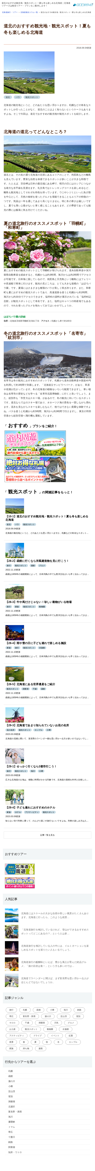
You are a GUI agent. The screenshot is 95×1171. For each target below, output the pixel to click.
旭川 (66, 1010)
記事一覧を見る (47, 835)
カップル (73, 1042)
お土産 (12, 1029)
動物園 (50, 1029)
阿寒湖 (11, 1147)
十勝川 (11, 1137)
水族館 (65, 1029)
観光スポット (31, 1029)
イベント (55, 1035)
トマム (11, 1127)
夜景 (11, 1042)
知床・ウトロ (15, 1152)
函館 (38, 1010)
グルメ (71, 1023)
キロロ (12, 1023)
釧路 (79, 1010)
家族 (11, 1048)
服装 (41, 1048)
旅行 (11, 1010)
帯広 (11, 1016)
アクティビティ (16, 1035)
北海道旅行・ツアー (10, 12)
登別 (78, 1016)
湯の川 (48, 1016)
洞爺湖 (42, 1023)
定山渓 (63, 1016)
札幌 (25, 1010)
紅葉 (71, 1035)
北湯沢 (11, 1106)
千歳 (27, 1023)
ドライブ (37, 1035)
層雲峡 (11, 1122)
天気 (56, 1023)
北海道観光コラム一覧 (29, 12)
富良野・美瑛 (29, 1016)
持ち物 (26, 1048)
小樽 (52, 1010)
